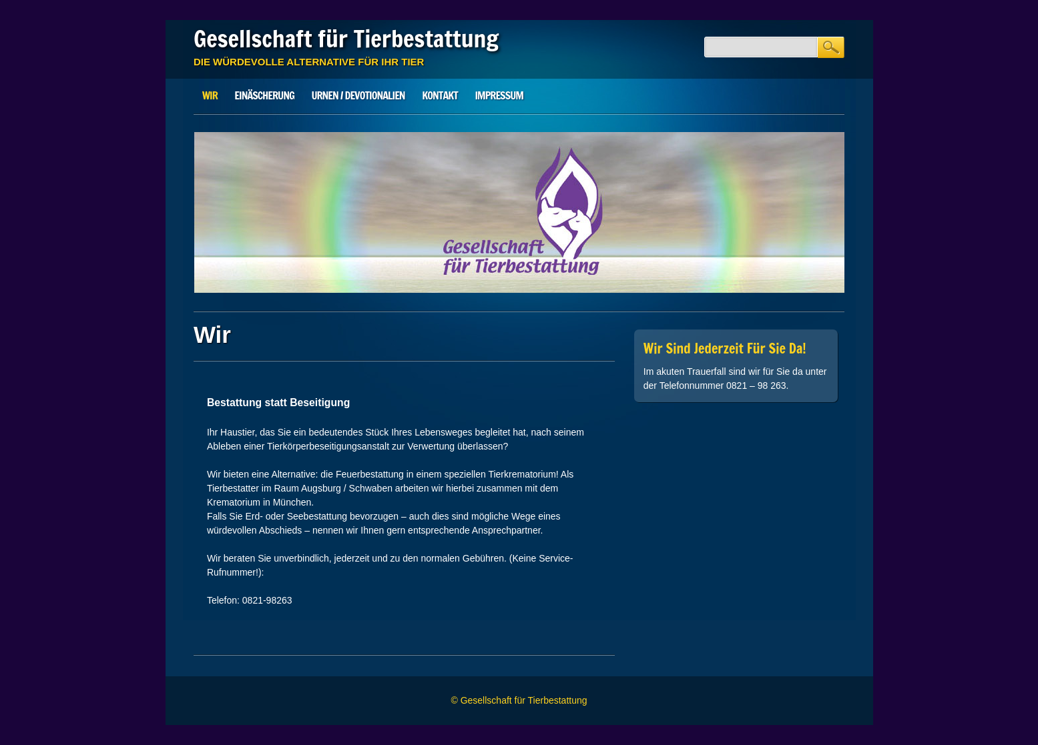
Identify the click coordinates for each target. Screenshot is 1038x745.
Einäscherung (264, 95)
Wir (210, 95)
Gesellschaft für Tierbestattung (346, 38)
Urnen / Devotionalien (358, 95)
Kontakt (440, 95)
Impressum (499, 95)
